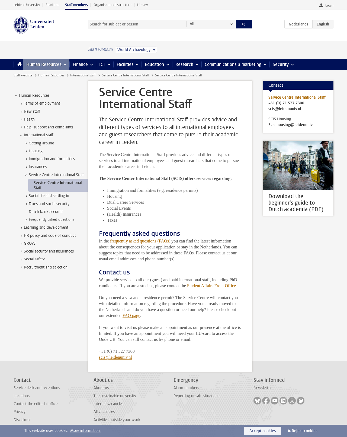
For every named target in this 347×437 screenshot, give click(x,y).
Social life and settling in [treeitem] (46, 196)
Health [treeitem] (27, 119)
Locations (22, 396)
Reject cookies (304, 430)
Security (281, 64)
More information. (85, 430)
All (192, 24)
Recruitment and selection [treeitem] (43, 267)
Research (184, 64)
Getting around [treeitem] (39, 143)
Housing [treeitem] (33, 151)
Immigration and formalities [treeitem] (49, 159)
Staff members (76, 4)
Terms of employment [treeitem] (39, 103)
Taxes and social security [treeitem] (46, 204)
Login (329, 5)
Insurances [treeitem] (35, 167)
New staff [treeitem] (29, 111)
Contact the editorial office (35, 403)
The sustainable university (115, 396)
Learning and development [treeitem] (43, 227)
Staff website (23, 75)
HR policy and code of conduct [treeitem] (47, 235)
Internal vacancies (108, 403)
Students (52, 4)
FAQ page (131, 315)
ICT (102, 64)
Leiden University (27, 4)
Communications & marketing (233, 64)
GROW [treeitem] (27, 243)
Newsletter (262, 387)
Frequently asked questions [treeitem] (49, 219)
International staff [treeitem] (36, 135)
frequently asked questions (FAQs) (140, 241)
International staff (83, 75)
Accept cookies (262, 430)
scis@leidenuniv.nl (115, 357)
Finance (80, 64)
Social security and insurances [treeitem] (46, 251)
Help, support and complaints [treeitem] (46, 127)
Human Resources (43, 64)
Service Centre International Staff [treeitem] (54, 175)
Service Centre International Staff (125, 75)
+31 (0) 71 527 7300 (286, 103)
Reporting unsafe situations (196, 396)
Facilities (125, 64)
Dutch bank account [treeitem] (46, 211)
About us (101, 387)
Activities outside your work (117, 419)
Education (154, 64)
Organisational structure (112, 4)
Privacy (19, 411)
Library (142, 4)
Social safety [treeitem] (32, 259)
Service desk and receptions (37, 387)
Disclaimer (22, 419)
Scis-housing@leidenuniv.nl (292, 124)
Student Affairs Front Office (211, 285)
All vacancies (104, 411)
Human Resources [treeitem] (31, 95)
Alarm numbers (186, 387)
